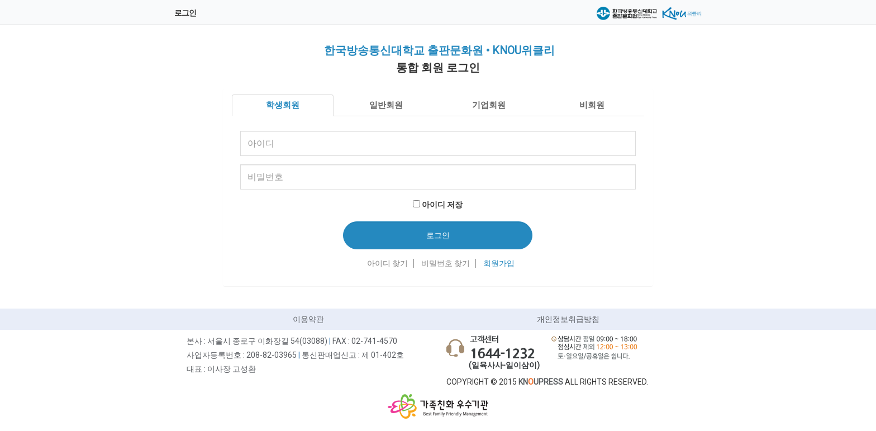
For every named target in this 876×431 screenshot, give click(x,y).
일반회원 (386, 105)
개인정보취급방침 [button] (568, 319)
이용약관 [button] (308, 319)
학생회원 (282, 105)
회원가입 (499, 263)
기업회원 (489, 105)
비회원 (591, 105)
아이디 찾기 (387, 263)
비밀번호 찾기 (445, 263)
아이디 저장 (442, 204)
